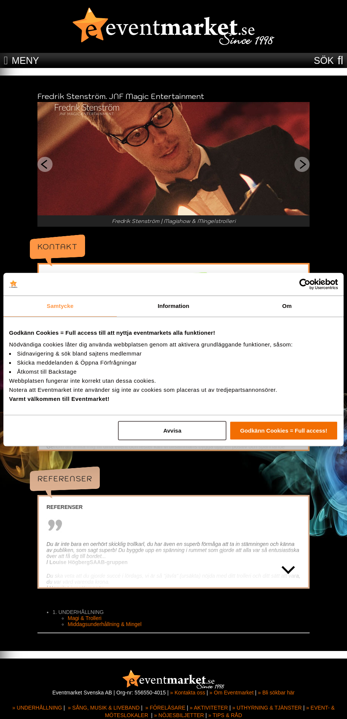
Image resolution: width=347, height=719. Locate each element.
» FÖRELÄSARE (166, 708)
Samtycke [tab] (60, 306)
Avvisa (172, 430)
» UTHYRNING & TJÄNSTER (267, 708)
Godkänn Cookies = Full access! (283, 430)
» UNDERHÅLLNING (37, 708)
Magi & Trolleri (84, 618)
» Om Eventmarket (231, 693)
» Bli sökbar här (276, 693)
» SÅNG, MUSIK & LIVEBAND (103, 708)
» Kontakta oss (187, 693)
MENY (25, 60)
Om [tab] (286, 306)
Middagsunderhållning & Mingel (104, 624)
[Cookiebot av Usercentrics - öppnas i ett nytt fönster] (305, 284)
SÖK (324, 60)
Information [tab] (173, 306)
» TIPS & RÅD (225, 715)
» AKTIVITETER (209, 708)
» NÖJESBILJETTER (179, 715)
